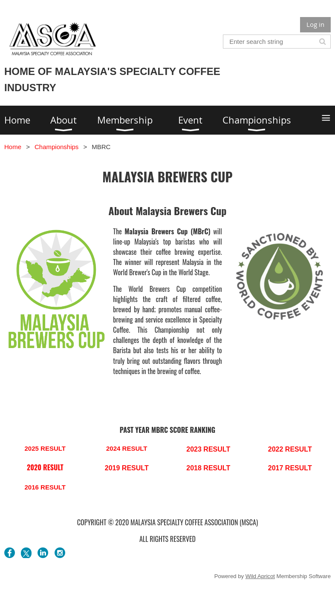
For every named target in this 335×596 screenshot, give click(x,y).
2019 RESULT (127, 468)
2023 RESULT (208, 449)
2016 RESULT (45, 487)
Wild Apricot (260, 576)
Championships (56, 146)
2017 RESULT (290, 468)
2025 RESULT (45, 448)
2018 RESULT (208, 468)
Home (12, 146)
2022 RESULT (290, 449)
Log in (315, 24)
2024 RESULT (126, 448)
